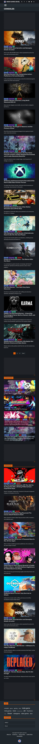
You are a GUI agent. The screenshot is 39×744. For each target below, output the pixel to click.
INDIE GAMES (11, 72)
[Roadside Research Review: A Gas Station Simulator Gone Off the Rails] (19, 197)
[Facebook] (24, 1)
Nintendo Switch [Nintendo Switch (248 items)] (19, 711)
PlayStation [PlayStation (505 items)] (30, 711)
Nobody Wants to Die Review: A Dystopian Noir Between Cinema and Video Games (18, 342)
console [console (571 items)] (6, 708)
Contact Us (14, 734)
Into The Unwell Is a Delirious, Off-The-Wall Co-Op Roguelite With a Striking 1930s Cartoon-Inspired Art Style (19, 486)
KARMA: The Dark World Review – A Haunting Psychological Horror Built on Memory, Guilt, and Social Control (19, 315)
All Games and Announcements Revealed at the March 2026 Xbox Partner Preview (19, 181)
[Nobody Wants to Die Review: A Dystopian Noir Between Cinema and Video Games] (19, 331)
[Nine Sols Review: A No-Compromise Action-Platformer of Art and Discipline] (19, 64)
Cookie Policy (30, 734)
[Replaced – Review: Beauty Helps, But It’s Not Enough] (19, 662)
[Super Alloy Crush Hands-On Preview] (19, 403)
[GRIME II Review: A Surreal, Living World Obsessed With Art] (19, 90)
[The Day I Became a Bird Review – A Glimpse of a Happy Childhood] (19, 636)
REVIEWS (19, 72)
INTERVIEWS (13, 419)
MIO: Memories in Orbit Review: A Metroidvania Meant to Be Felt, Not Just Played (18, 234)
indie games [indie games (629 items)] (7, 711)
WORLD (6, 722)
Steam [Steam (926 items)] (9, 713)
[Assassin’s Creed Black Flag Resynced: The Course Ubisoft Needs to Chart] (19, 503)
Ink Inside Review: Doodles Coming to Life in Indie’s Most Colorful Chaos (18, 392)
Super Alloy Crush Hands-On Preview (16, 409)
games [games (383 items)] (11, 708)
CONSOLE (6, 46)
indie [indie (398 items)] (20, 708)
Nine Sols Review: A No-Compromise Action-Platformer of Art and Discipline (18, 75)
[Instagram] (26, 1)
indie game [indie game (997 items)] (26, 708)
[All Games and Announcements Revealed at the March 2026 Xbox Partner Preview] (19, 171)
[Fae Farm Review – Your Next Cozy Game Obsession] (19, 277)
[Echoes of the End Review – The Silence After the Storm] (19, 249)
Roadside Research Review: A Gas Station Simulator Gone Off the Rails (17, 207)
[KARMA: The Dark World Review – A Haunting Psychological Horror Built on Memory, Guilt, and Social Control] (19, 303)
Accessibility (19, 736)
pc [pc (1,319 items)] (25, 711)
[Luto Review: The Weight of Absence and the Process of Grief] (19, 117)
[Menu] (5, 5)
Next (23, 353)
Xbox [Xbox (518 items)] (31, 713)
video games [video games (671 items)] (25, 713)
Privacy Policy (22, 734)
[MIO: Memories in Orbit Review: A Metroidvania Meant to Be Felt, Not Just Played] (19, 223)
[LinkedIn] (34, 1)
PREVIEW (18, 591)
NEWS (10, 46)
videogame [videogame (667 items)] (16, 713)
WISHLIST (23, 151)
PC (13, 46)
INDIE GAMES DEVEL (13, 2)
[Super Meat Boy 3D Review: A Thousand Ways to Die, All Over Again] (19, 529)
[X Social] (22, 1)
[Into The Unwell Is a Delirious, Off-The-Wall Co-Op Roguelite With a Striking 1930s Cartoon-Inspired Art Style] (19, 475)
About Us (9, 734)
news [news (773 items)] (14, 711)
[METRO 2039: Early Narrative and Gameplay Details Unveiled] (19, 38)
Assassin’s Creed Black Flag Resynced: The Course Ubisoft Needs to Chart (17, 513)
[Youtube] (29, 1)
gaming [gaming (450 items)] (15, 708)
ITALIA (6, 726)
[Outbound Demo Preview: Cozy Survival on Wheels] (19, 583)
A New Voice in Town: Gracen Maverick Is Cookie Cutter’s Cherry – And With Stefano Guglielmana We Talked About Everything (19, 567)
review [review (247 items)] (5, 713)
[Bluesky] (31, 1)
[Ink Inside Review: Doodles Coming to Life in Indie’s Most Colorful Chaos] (19, 387)
